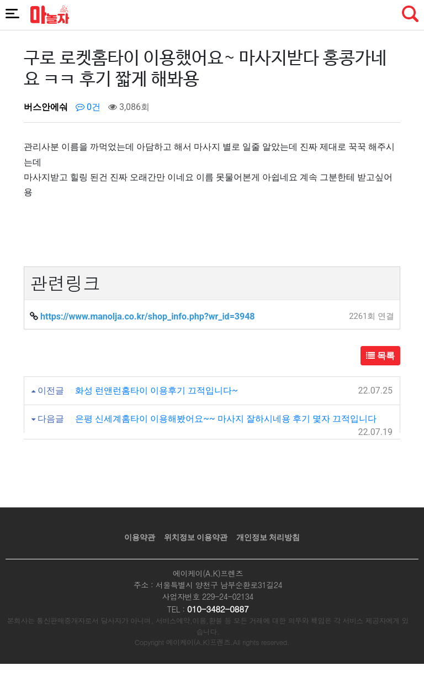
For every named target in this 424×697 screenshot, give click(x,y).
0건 (88, 107)
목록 (380, 355)
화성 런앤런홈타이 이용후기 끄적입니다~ (156, 390)
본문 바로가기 (0, 0)
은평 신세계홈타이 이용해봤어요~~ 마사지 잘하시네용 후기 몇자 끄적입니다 (226, 418)
